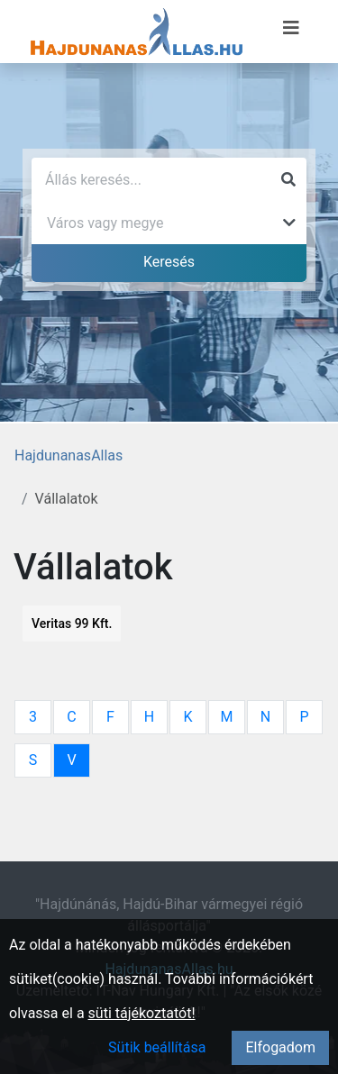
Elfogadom (280, 1047)
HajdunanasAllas (68, 455)
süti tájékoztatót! (142, 1013)
